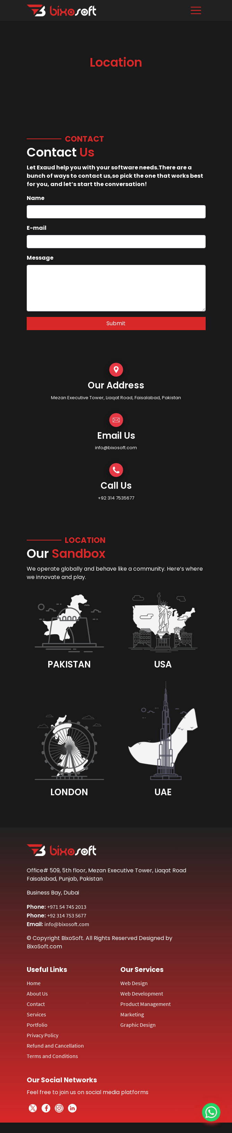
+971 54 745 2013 (66, 906)
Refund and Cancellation (55, 1045)
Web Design (134, 983)
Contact (36, 1003)
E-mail (36, 228)
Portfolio (37, 1024)
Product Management (145, 1003)
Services (36, 1014)
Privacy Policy (42, 1035)
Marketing (132, 1014)
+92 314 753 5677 (66, 915)
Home (34, 983)
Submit (116, 323)
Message (40, 258)
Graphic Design (138, 1024)
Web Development (141, 993)
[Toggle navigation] (196, 10)
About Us (37, 993)
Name (35, 198)
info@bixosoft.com (66, 924)
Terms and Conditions (52, 1055)
